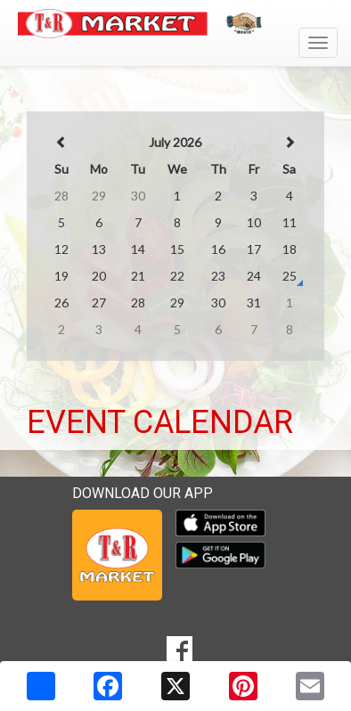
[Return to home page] (175, 23)
